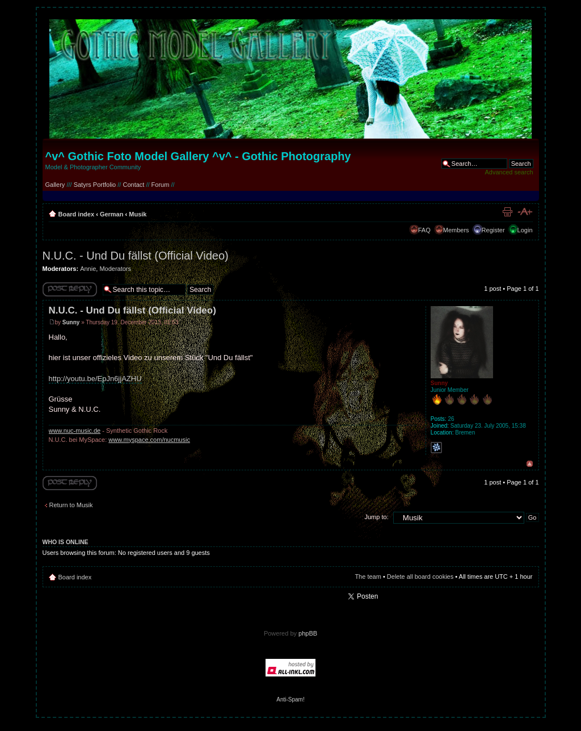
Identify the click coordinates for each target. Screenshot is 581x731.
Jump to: (377, 516)
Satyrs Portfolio (95, 184)
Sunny (71, 322)
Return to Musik (71, 505)
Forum (160, 184)
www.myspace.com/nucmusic (149, 439)
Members (456, 230)
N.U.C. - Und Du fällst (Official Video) (136, 255)
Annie (88, 268)
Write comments (70, 289)
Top (530, 464)
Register (493, 230)
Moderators (115, 268)
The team (368, 576)
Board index (76, 214)
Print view (507, 212)
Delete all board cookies (420, 576)
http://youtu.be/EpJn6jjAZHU (95, 378)
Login (525, 230)
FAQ (424, 230)
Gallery (55, 184)
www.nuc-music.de (75, 430)
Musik (137, 214)
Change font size (524, 212)
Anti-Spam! (290, 699)
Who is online (66, 541)
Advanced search (509, 172)
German (112, 214)
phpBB (307, 633)
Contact (133, 184)
